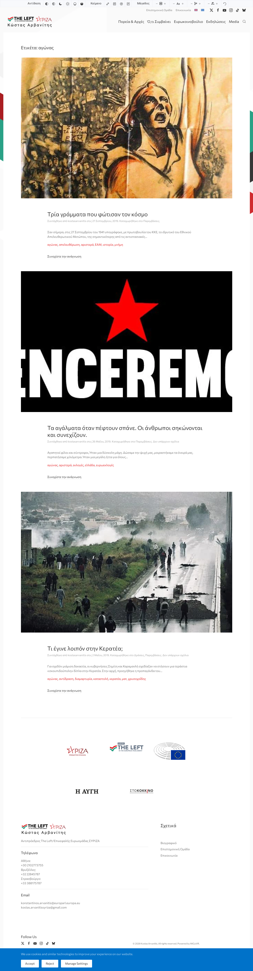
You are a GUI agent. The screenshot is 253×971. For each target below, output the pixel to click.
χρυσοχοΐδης (137, 679)
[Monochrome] (53, 3)
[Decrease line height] (191, 3)
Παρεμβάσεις (151, 220)
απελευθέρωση (69, 244)
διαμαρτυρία (83, 679)
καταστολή (100, 679)
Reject (50, 963)
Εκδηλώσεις (216, 21)
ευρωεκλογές (105, 465)
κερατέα (115, 679)
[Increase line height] (199, 3)
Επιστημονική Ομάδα (159, 10)
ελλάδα (90, 465)
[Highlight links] (107, 3)
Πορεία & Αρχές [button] (131, 21)
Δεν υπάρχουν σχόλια (166, 441)
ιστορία (108, 244)
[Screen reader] (121, 3)
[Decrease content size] (156, 3)
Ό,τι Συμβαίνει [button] (159, 21)
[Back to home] (30, 21)
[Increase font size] (182, 3)
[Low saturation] (74, 3)
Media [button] (234, 21)
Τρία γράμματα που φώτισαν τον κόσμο (97, 214)
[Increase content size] (164, 3)
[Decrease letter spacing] (208, 3)
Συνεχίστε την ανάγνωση (64, 256)
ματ (124, 679)
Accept (30, 963)
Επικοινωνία (183, 10)
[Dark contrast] (60, 3)
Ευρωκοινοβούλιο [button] (188, 21)
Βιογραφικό (169, 843)
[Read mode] (128, 3)
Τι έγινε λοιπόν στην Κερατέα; (85, 648)
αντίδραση (66, 679)
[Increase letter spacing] (216, 3)
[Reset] (224, 3)
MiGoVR (194, 943)
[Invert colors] (46, 3)
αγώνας (52, 244)
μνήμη (118, 244)
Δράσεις (139, 655)
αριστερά (87, 244)
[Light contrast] (67, 3)
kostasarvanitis (77, 220)
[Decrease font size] (173, 3)
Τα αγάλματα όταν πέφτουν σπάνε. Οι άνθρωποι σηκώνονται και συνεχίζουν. (124, 431)
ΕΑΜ (98, 244)
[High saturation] (81, 3)
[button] (244, 21)
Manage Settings (76, 963)
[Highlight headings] (114, 3)
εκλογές (78, 465)
